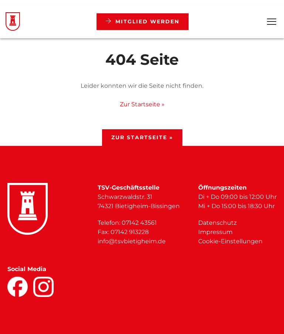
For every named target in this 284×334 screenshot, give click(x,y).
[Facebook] (17, 287)
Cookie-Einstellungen (230, 241)
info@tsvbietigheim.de (132, 241)
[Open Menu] (271, 21)
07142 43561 (139, 222)
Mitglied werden (142, 21)
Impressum (215, 232)
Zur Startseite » (142, 104)
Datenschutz (217, 222)
